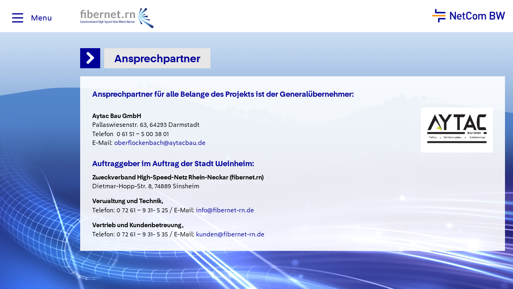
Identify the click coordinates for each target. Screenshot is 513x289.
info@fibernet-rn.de (225, 210)
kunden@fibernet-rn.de (230, 234)
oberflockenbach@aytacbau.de (160, 143)
